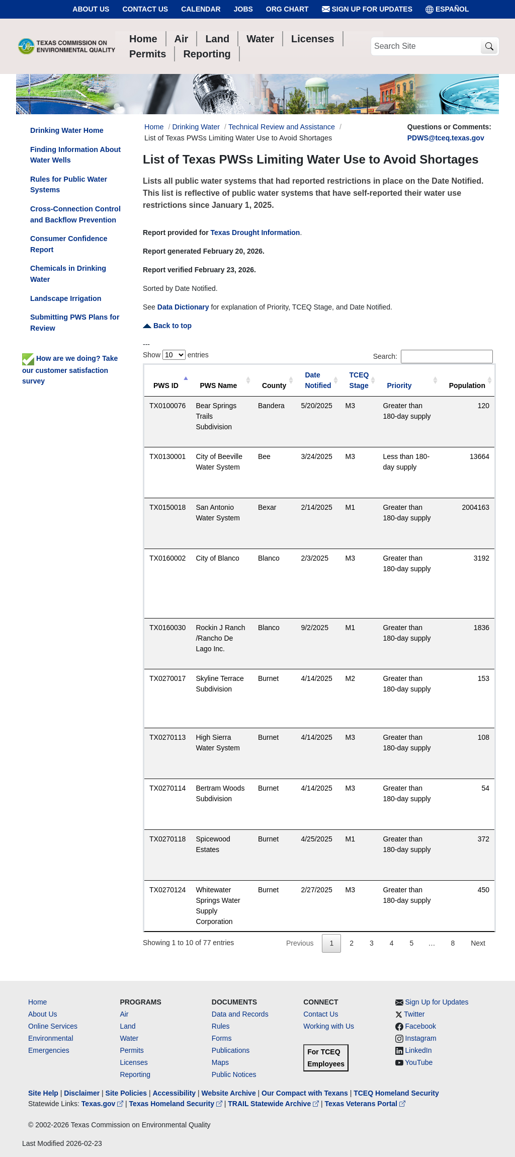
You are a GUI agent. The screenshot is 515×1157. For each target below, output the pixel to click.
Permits (131, 1050)
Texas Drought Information (255, 232)
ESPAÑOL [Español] (447, 9)
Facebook (420, 1026)
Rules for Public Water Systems (68, 184)
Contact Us (145, 9)
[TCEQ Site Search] (489, 46)
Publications (231, 1050)
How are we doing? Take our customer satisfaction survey (70, 369)
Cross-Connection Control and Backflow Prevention (75, 214)
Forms (222, 1038)
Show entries (176, 355)
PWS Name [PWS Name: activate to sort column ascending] (218, 385)
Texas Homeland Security (176, 1104)
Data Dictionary (183, 307)
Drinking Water (196, 127)
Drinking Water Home (67, 130)
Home (37, 1002)
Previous (299, 943)
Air (124, 1014)
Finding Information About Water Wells (75, 155)
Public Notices (234, 1074)
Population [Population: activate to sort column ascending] (467, 385)
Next (478, 943)
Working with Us (328, 1026)
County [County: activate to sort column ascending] (274, 385)
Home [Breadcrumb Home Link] (153, 127)
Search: (433, 356)
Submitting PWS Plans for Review (75, 322)
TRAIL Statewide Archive (274, 1104)
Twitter (414, 1014)
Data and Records (240, 1014)
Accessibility (175, 1093)
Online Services (52, 1026)
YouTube (419, 1062)
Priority (399, 385)
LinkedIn (418, 1050)
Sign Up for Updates (367, 9)
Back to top (167, 326)
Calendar (201, 9)
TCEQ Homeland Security (396, 1093)
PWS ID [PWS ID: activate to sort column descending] (166, 385)
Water (129, 1038)
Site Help (43, 1093)
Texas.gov (103, 1104)
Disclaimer (82, 1093)
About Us (90, 9)
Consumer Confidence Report (69, 244)
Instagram (421, 1038)
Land (127, 1026)
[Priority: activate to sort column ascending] (409, 381)
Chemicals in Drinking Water (68, 273)
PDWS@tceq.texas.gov (445, 138)
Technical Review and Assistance (281, 127)
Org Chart (287, 9)
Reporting (135, 1074)
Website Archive (229, 1093)
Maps (220, 1062)
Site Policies (126, 1093)
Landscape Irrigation (66, 298)
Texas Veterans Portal (365, 1104)
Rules (221, 1026)
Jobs (243, 9)
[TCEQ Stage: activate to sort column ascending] (359, 381)
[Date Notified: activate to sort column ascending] (318, 381)
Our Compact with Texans (305, 1093)
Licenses (133, 1062)
